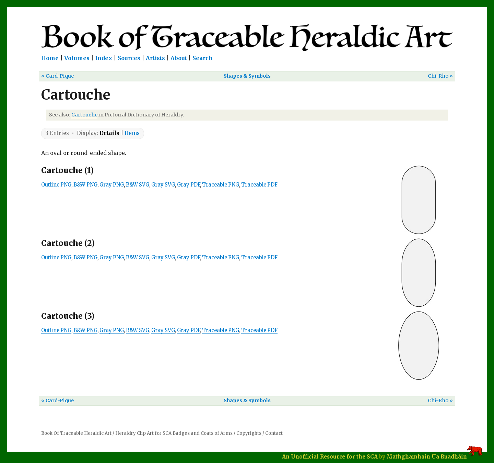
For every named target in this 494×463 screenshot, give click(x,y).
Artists (155, 58)
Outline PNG (56, 185)
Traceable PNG (220, 185)
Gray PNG (111, 185)
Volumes (77, 58)
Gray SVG (163, 185)
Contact (274, 433)
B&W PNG (85, 185)
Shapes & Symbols (247, 76)
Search (202, 58)
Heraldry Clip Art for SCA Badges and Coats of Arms (174, 433)
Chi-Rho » (440, 76)
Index (103, 58)
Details (109, 133)
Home (50, 58)
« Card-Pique (57, 76)
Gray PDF (188, 185)
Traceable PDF (259, 185)
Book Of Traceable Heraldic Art (76, 433)
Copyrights (248, 433)
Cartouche (84, 115)
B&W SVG (137, 185)
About (178, 58)
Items (132, 133)
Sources (129, 58)
